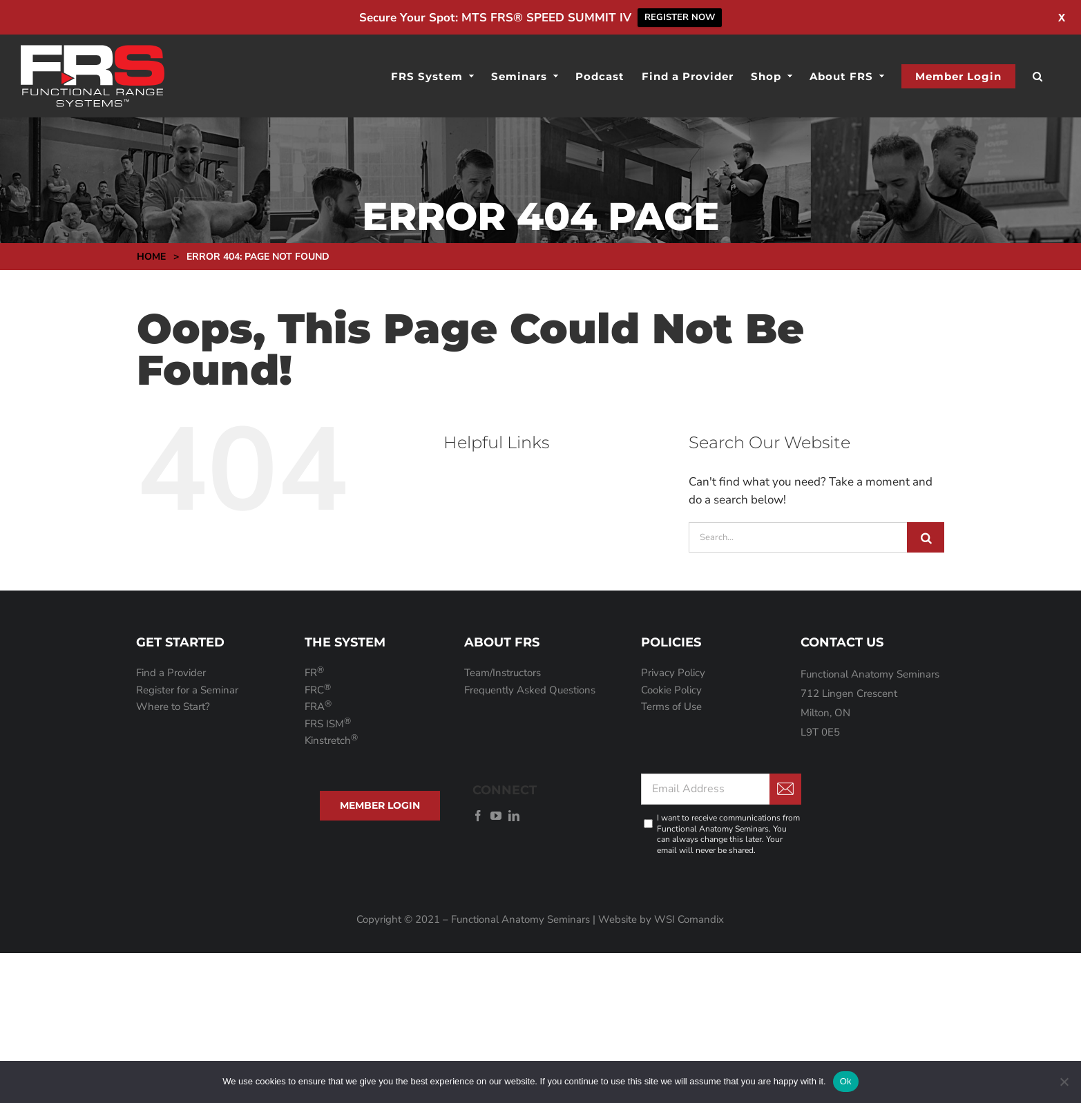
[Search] (925, 537)
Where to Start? (173, 706)
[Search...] (798, 537)
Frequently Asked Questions (529, 690)
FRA (318, 706)
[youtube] (495, 815)
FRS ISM (328, 724)
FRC (318, 690)
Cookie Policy (671, 690)
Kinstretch (331, 740)
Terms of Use (671, 706)
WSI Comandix (689, 919)
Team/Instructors (502, 673)
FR (314, 673)
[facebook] (478, 815)
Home (151, 256)
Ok (846, 1081)
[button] (1038, 76)
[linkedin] (513, 815)
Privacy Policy (673, 673)
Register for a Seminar (187, 690)
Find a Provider (171, 673)
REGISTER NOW (679, 17)
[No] (1064, 1081)
